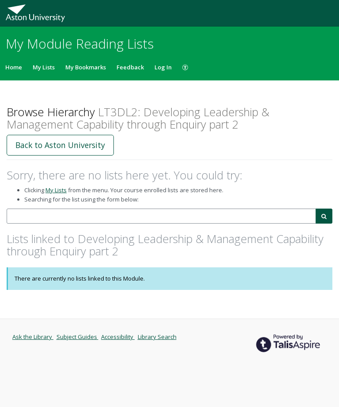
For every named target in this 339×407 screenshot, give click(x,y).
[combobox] (161, 216)
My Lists (44, 67)
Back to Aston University (60, 145)
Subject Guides (77, 337)
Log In (163, 67)
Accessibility (118, 337)
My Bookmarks (85, 67)
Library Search (157, 337)
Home (13, 67)
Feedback (130, 67)
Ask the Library (32, 337)
